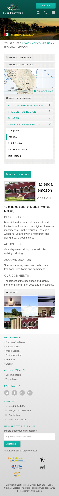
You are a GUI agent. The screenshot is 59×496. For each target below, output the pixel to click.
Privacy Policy (13, 346)
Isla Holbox (14, 156)
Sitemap (8, 488)
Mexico (36, 43)
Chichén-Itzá (15, 143)
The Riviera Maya (18, 149)
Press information (18, 419)
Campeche (14, 130)
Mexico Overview (18, 57)
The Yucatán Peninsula (24, 124)
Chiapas (13, 118)
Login (50, 485)
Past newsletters (14, 355)
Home (25, 43)
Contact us (14, 415)
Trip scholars (12, 379)
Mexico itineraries (21, 65)
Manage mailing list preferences (21, 450)
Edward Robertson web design (37, 488)
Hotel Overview (18, 174)
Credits (9, 364)
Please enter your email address (20, 430)
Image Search (13, 351)
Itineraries (10, 359)
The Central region (22, 112)
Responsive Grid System (31, 491)
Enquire (46, 5)
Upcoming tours (13, 375)
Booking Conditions (15, 342)
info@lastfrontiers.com (17, 410)
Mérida (47, 43)
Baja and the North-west (26, 105)
